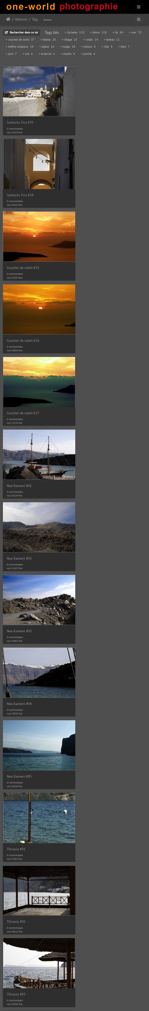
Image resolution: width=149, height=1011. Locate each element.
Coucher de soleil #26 (97, 190)
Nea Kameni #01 (93, 260)
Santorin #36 (91, 681)
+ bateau (112, 39)
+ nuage (67, 46)
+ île (118, 32)
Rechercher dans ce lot (21, 32)
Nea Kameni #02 (19, 330)
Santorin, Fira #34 (94, 120)
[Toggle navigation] (138, 7)
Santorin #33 (16, 611)
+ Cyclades (74, 32)
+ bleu (124, 46)
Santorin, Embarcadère (98, 751)
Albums (21, 19)
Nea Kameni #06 (93, 540)
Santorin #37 (16, 751)
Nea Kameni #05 (93, 400)
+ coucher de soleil (20, 39)
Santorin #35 (16, 681)
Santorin (47, 19)
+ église (46, 46)
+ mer (135, 32)
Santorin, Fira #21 (20, 961)
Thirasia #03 (16, 540)
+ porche (88, 54)
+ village (69, 39)
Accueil (8, 19)
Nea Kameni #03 (93, 330)
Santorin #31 (16, 891)
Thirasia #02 (90, 470)
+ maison (88, 46)
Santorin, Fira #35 (20, 120)
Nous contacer (89, 1003)
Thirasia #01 (16, 470)
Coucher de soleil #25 (23, 190)
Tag (35, 19)
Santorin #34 (91, 610)
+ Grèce (98, 32)
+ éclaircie (47, 54)
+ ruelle (90, 39)
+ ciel (28, 54)
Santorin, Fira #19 (94, 821)
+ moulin (68, 54)
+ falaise (48, 39)
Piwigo (72, 1003)
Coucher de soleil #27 (23, 260)
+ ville (107, 46)
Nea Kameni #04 (19, 400)
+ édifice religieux (20, 46)
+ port (11, 54)
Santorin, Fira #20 (94, 891)
